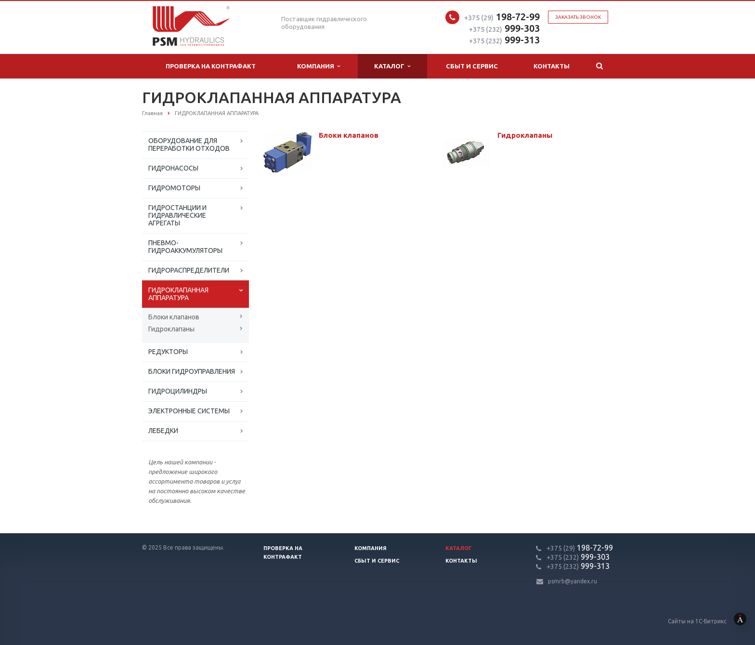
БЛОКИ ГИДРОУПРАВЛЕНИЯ (191, 371)
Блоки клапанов (173, 317)
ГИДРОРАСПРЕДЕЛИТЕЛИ (188, 270)
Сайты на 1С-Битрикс (711, 621)
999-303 (504, 28)
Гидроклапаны (171, 329)
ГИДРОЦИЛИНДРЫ (177, 391)
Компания (318, 66)
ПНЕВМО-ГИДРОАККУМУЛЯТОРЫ (185, 246)
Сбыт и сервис (472, 66)
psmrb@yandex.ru (572, 581)
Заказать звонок (578, 17)
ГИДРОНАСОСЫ (173, 168)
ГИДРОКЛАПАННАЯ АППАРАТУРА (178, 294)
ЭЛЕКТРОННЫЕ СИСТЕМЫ (189, 411)
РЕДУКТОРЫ (168, 351)
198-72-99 (502, 16)
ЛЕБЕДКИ (163, 430)
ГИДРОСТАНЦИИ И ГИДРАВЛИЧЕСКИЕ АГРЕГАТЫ (177, 215)
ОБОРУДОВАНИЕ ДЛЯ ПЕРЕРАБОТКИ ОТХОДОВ (189, 144)
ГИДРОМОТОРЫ (174, 188)
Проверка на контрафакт (211, 66)
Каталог (392, 66)
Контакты (552, 66)
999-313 (504, 39)
